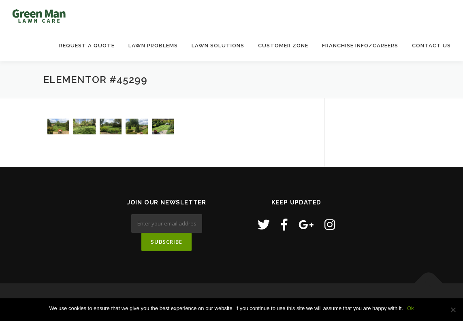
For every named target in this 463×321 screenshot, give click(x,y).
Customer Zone (283, 46)
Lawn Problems (153, 46)
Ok (410, 308)
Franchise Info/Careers (360, 46)
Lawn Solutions (218, 46)
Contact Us (431, 46)
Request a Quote (87, 46)
